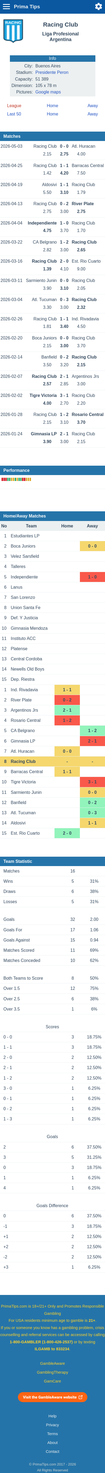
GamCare (52, 1381)
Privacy (52, 1425)
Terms (52, 1434)
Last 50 (14, 114)
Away (93, 105)
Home (52, 105)
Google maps (48, 92)
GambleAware (52, 1363)
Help (52, 1416)
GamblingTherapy (52, 1372)
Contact (52, 1451)
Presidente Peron (52, 72)
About (52, 1443)
